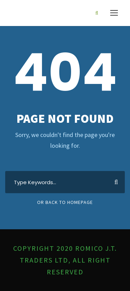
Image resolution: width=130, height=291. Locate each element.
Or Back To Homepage (65, 202)
